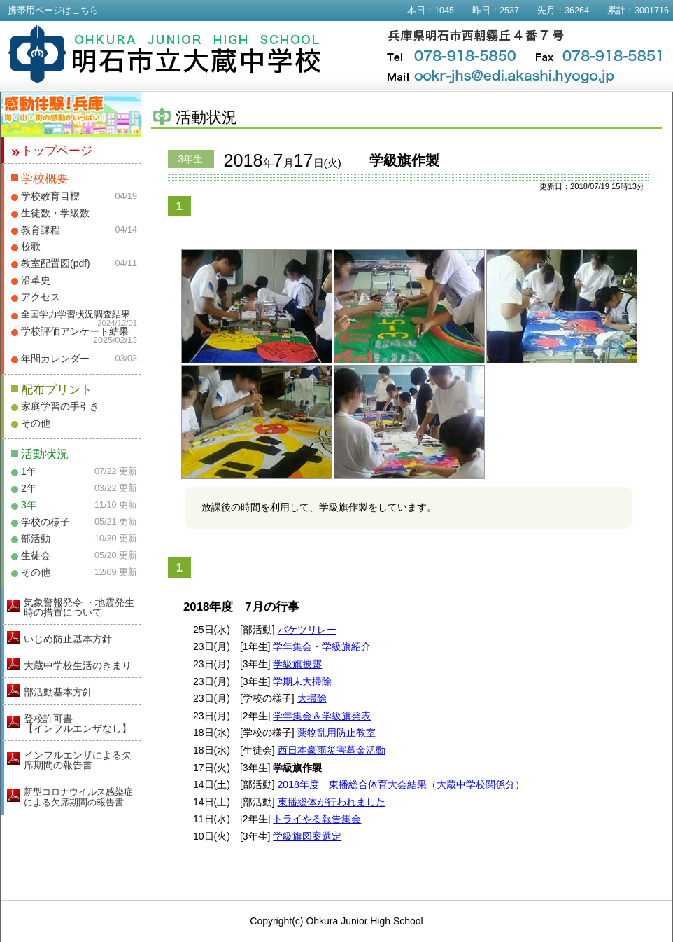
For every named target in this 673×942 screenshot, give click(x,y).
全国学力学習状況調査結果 (75, 314)
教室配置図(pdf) (55, 263)
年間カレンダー (55, 358)
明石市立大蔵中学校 (165, 54)
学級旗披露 (297, 664)
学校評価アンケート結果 (75, 331)
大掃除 (312, 698)
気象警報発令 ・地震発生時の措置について (79, 607)
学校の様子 (45, 521)
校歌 (31, 246)
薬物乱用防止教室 (336, 732)
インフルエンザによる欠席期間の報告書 (78, 759)
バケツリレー (307, 629)
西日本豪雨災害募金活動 (331, 750)
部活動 (35, 538)
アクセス (40, 297)
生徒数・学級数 (55, 213)
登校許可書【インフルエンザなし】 (78, 723)
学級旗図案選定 (307, 836)
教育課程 (40, 229)
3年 (28, 505)
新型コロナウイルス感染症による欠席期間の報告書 (78, 797)
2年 (28, 488)
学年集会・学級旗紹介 (322, 646)
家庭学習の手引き (60, 406)
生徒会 (35, 555)
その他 (35, 423)
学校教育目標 (50, 196)
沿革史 (35, 280)
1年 (28, 471)
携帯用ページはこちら (53, 10)
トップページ (56, 151)
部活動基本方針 (58, 692)
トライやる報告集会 (317, 818)
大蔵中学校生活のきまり (78, 665)
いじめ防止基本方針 (68, 638)
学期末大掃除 (302, 681)
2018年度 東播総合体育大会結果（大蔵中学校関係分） (401, 784)
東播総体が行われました (331, 802)
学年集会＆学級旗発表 (322, 715)
